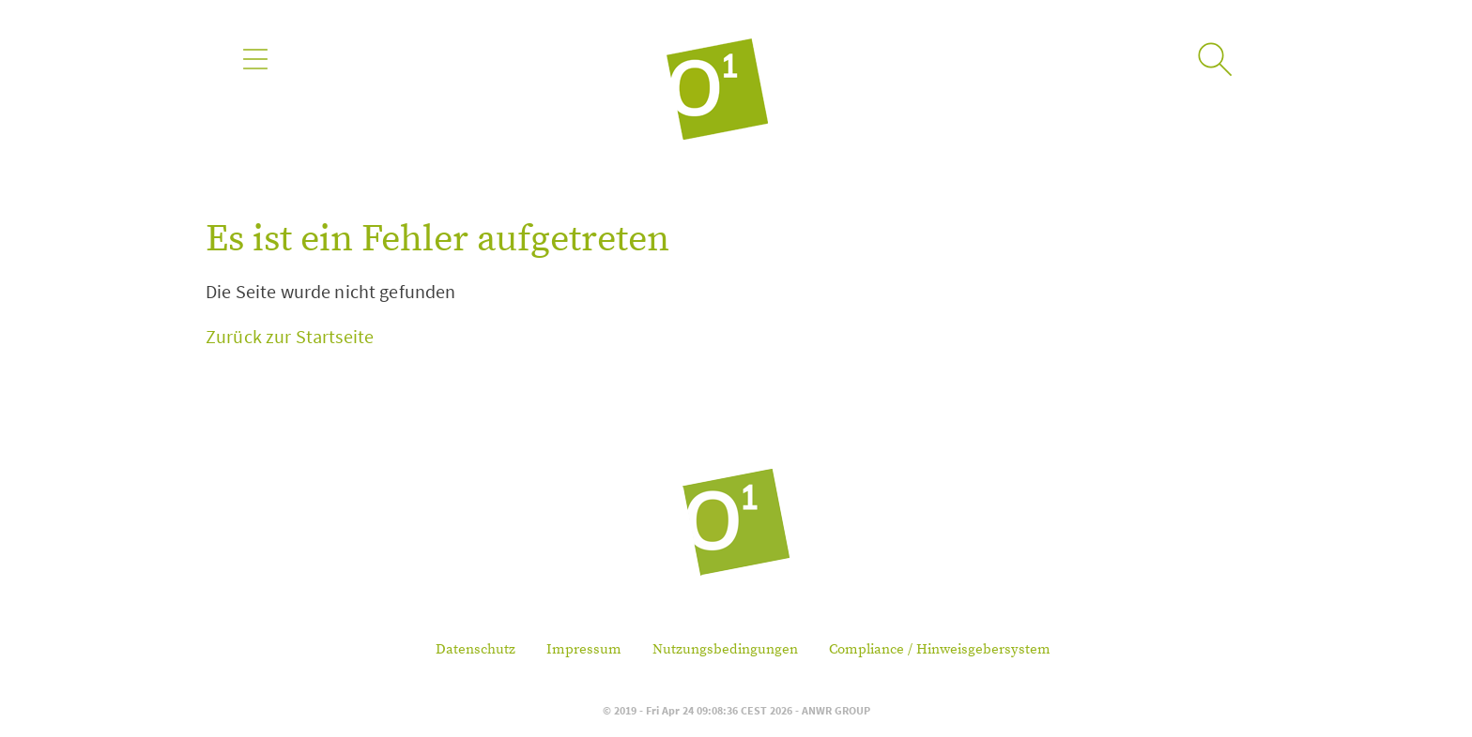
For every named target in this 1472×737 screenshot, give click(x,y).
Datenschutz (475, 649)
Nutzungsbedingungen (725, 649)
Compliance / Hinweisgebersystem (939, 649)
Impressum (583, 649)
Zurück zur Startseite (290, 336)
